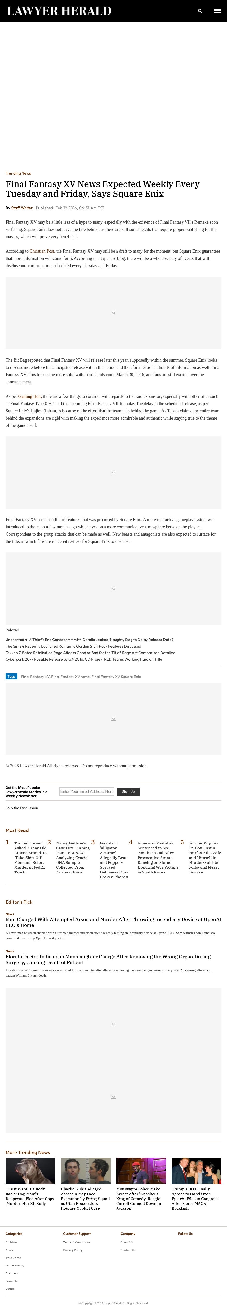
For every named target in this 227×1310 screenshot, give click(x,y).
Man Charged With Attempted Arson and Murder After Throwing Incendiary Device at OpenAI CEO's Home (113, 922)
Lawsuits (12, 1281)
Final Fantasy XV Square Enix (116, 676)
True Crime (13, 1257)
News (10, 914)
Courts (10, 1288)
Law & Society (15, 1265)
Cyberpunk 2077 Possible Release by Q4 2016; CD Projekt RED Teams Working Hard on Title (84, 659)
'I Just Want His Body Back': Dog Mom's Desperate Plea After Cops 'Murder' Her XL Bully (30, 1196)
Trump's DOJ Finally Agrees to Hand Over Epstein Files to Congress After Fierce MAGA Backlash (195, 1198)
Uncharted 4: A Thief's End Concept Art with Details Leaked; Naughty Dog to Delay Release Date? (90, 639)
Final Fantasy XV (35, 676)
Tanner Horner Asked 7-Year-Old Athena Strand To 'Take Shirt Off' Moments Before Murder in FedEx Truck (30, 857)
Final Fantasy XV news (70, 676)
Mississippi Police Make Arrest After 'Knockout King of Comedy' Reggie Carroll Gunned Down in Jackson (138, 1198)
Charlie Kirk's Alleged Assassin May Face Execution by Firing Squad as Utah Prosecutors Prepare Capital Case (85, 1198)
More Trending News (28, 1152)
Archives (11, 1242)
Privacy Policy (72, 1250)
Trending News (18, 173)
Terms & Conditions (76, 1242)
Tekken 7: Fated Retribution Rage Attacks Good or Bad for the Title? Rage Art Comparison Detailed (90, 652)
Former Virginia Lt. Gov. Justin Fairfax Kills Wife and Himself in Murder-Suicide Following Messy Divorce (205, 857)
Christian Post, (42, 251)
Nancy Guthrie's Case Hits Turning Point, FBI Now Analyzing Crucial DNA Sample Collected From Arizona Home (73, 857)
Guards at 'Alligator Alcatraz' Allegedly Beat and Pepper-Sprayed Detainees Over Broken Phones (114, 860)
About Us (127, 1242)
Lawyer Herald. (112, 1303)
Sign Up (128, 791)
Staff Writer (22, 207)
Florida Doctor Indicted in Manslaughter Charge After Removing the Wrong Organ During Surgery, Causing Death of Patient (108, 959)
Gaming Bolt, (29, 396)
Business (12, 1273)
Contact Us (128, 1250)
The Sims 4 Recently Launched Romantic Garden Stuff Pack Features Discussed (73, 646)
